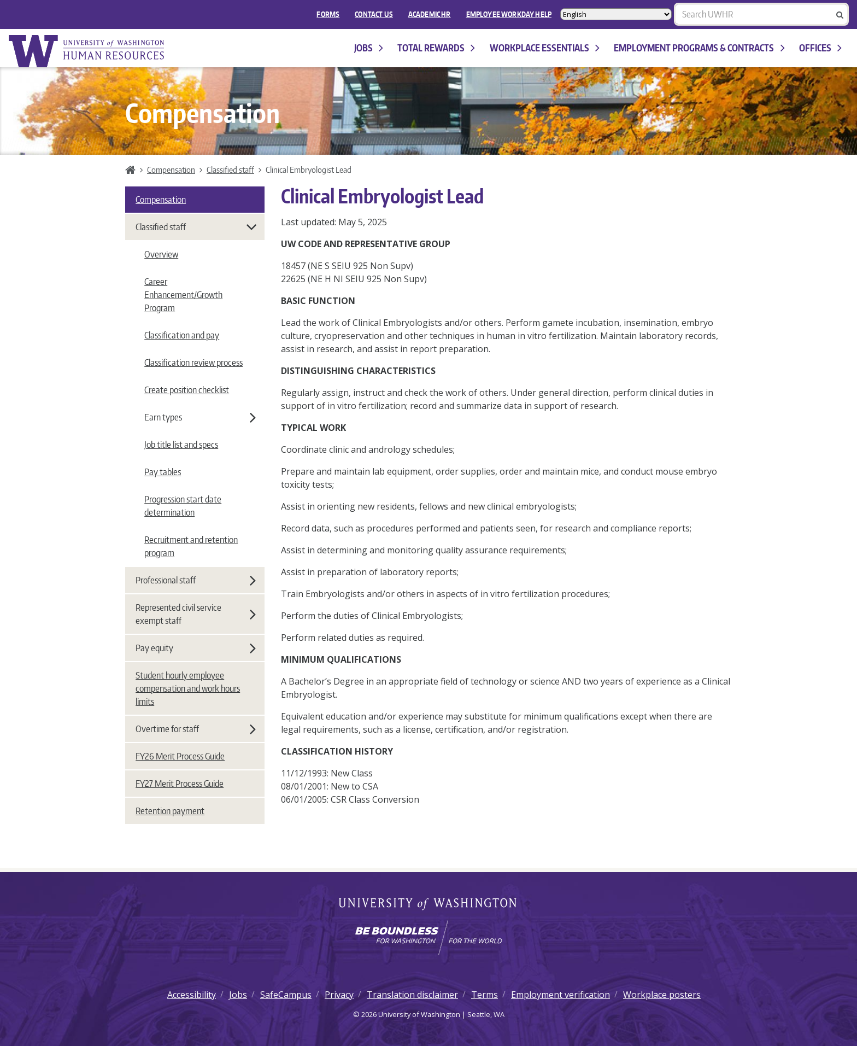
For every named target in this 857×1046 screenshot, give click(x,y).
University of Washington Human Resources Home (87, 51)
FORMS (327, 14)
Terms (484, 995)
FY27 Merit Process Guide (180, 783)
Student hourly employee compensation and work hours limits (188, 688)
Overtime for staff (196, 729)
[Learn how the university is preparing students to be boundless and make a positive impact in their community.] (428, 937)
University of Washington (428, 904)
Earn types (200, 417)
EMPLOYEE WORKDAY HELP (508, 14)
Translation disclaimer (412, 995)
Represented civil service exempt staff (196, 614)
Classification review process (193, 362)
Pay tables (162, 471)
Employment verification (560, 995)
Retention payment (170, 810)
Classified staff (230, 169)
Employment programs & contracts (699, 48)
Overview (161, 254)
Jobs (368, 48)
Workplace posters (662, 995)
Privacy (339, 995)
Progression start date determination (182, 506)
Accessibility (191, 995)
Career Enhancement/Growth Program (183, 294)
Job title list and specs (181, 444)
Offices (820, 48)
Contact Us (374, 14)
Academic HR (429, 14)
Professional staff (196, 580)
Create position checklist (186, 389)
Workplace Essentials (545, 48)
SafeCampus (286, 995)
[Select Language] (616, 14)
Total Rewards (436, 48)
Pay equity (196, 648)
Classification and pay (181, 335)
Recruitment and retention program (191, 546)
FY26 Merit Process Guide (180, 756)
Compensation (171, 169)
